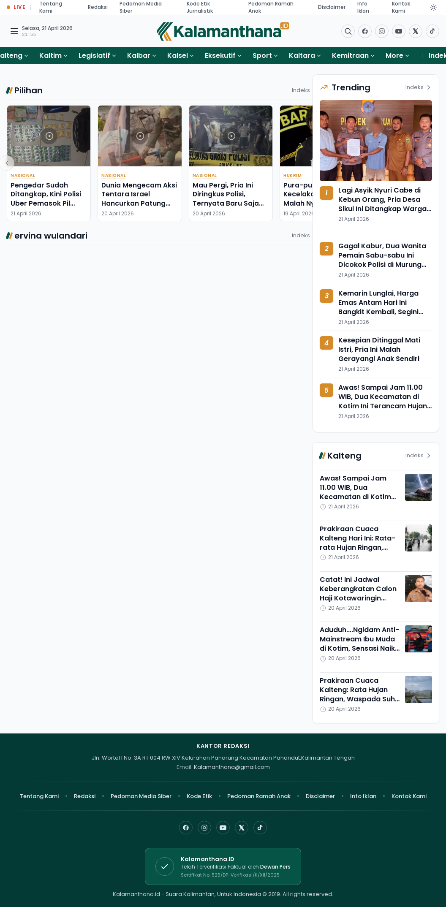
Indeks (305, 90)
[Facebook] (365, 31)
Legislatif (94, 55)
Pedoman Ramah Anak (259, 796)
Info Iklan (363, 796)
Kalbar (138, 55)
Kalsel (177, 55)
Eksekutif (220, 55)
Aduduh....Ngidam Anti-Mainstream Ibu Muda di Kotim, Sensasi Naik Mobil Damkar (359, 644)
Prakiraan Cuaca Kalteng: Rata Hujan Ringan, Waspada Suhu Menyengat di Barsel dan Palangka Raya (359, 699)
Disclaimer (331, 7)
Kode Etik (199, 796)
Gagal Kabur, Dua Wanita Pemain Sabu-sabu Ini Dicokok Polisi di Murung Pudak (382, 260)
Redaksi (98, 7)
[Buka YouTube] (398, 31)
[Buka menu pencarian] (348, 31)
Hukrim (292, 175)
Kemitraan (350, 55)
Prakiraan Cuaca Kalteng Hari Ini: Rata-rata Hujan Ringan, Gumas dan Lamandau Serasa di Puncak (359, 547)
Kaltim (50, 55)
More (398, 55)
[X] (241, 827)
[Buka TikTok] (432, 31)
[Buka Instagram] (382, 31)
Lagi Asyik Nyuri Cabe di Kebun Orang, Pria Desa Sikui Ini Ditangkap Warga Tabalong (382, 204)
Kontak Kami (409, 796)
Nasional (23, 175)
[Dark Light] (433, 8)
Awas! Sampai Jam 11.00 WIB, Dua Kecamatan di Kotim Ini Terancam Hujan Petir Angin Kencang (382, 401)
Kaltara (302, 55)
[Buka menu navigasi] (14, 31)
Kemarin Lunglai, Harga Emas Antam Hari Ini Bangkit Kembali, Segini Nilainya (378, 307)
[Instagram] (204, 827)
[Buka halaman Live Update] (16, 7)
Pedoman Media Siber (141, 796)
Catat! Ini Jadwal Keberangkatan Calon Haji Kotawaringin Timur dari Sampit (358, 593)
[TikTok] (260, 827)
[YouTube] (223, 827)
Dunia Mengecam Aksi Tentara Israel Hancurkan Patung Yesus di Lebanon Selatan (139, 203)
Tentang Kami (39, 796)
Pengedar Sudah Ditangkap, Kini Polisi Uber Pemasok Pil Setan (46, 199)
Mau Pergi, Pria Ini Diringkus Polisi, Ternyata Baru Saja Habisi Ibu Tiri (226, 199)
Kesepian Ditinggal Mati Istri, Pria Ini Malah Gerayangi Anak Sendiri (379, 349)
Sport (262, 55)
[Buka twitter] (415, 31)
